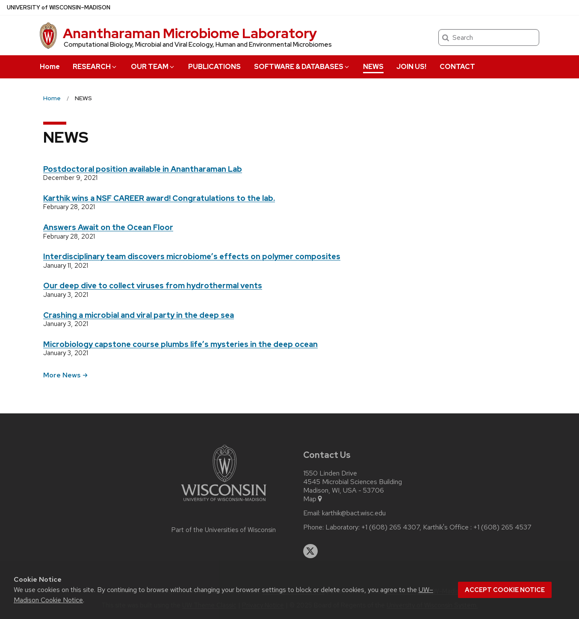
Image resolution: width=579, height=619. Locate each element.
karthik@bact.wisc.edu (354, 513)
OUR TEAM (153, 66)
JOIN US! (411, 66)
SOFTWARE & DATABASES (302, 66)
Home (50, 66)
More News (65, 375)
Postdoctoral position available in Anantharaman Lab (142, 169)
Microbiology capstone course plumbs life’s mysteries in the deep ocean (180, 344)
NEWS (373, 66)
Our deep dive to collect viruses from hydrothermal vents (152, 285)
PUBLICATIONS (214, 66)
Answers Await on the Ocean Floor (108, 227)
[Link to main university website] (223, 502)
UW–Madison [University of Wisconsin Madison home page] (58, 7)
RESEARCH (95, 66)
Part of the (223, 530)
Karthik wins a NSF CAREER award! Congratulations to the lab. (159, 198)
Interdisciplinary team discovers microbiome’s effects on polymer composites (191, 256)
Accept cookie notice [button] (505, 590)
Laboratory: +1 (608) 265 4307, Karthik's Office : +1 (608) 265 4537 (428, 527)
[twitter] (310, 551)
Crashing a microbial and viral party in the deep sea (138, 315)
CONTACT (457, 66)
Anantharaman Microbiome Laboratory (190, 33)
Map (313, 499)
